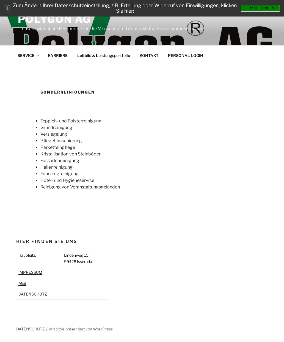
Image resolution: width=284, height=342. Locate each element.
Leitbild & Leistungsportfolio (103, 55)
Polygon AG (54, 19)
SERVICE (29, 55)
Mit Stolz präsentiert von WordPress (81, 329)
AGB (22, 283)
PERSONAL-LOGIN (185, 55)
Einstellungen (260, 8)
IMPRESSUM (30, 272)
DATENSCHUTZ (32, 294)
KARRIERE (58, 55)
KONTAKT (149, 55)
